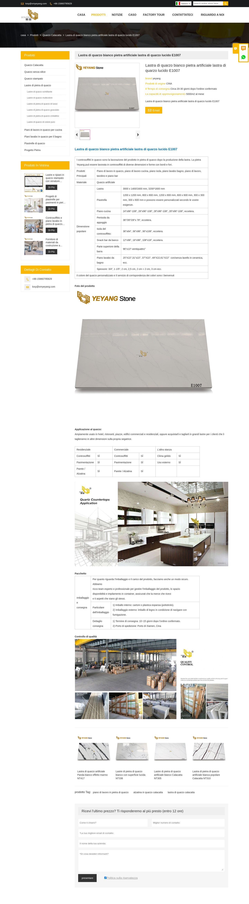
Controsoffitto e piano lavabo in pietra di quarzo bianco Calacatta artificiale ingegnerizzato (55, 221)
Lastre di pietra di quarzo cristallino (43, 116)
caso (132, 14)
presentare (87, 879)
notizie (117, 14)
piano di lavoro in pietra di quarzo (110, 793)
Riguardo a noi (212, 14)
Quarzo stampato (33, 78)
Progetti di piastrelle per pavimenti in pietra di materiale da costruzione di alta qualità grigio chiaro (55, 199)
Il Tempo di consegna (157, 88)
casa (81, 14)
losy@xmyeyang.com (36, 3)
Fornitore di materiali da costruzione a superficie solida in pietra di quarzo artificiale (56, 242)
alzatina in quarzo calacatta (148, 793)
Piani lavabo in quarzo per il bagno (43, 136)
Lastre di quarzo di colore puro (41, 122)
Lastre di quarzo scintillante (39, 92)
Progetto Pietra (32, 150)
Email (153, 110)
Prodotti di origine (155, 83)
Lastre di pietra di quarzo (37, 85)
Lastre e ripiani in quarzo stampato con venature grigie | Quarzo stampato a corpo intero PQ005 (55, 178)
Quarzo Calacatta (52, 35)
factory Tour (154, 14)
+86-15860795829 (62, 3)
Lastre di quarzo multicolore (39, 98)
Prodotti (98, 14)
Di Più (51, 187)
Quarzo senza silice (34, 71)
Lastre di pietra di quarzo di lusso (42, 104)
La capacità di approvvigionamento (165, 93)
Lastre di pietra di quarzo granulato (43, 110)
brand (149, 78)
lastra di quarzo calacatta (181, 793)
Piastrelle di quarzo (34, 143)
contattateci (182, 14)
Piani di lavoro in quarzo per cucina (43, 129)
